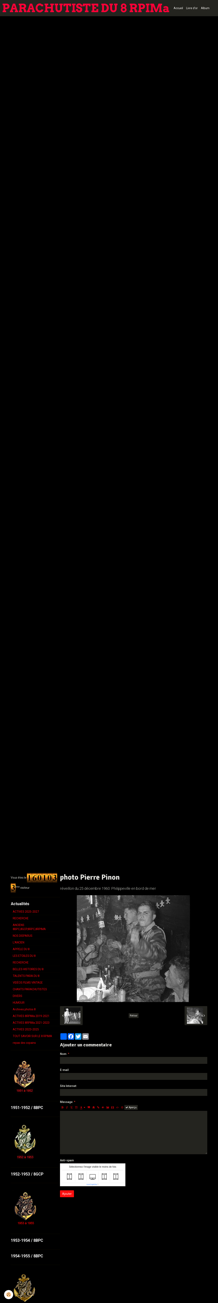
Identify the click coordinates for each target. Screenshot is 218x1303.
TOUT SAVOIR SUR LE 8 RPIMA (32, 1036)
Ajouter (67, 1193)
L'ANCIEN (18, 942)
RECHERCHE (21, 918)
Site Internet (68, 1086)
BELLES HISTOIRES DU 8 (28, 969)
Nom (63, 1054)
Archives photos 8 (24, 1009)
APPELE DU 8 (21, 949)
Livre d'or (192, 8)
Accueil (178, 8)
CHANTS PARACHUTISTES (30, 989)
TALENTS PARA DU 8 (26, 976)
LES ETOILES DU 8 (24, 955)
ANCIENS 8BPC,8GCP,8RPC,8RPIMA (29, 927)
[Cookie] (8, 1294)
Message (66, 1102)
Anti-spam (67, 1160)
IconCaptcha (92, 1184)
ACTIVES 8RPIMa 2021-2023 (31, 1022)
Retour (133, 1015)
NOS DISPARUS (22, 935)
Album (205, 8)
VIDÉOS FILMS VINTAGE (28, 982)
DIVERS (17, 996)
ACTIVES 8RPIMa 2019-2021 (31, 1016)
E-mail (64, 1070)
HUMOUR (19, 1002)
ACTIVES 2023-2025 (26, 1029)
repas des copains (24, 1042)
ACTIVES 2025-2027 (26, 911)
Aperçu (131, 1107)
